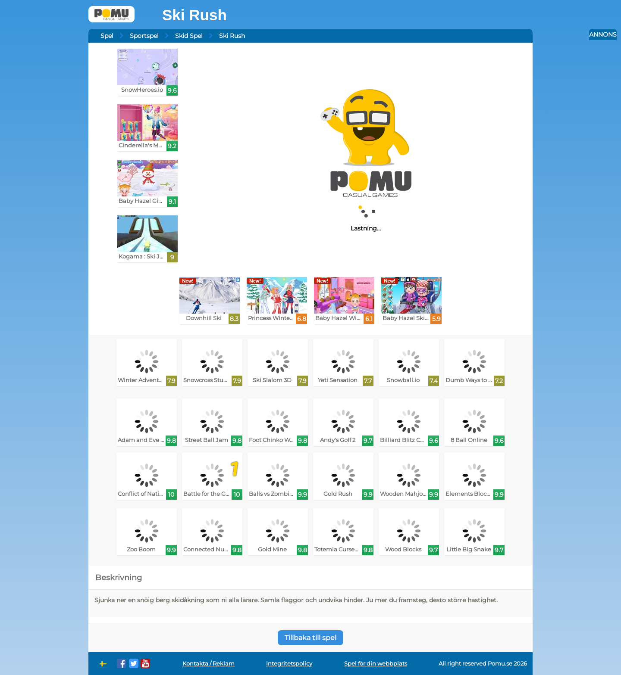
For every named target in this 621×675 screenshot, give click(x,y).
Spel (106, 36)
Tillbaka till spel (310, 638)
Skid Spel (189, 36)
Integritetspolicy (289, 663)
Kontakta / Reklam (208, 663)
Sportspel (144, 36)
